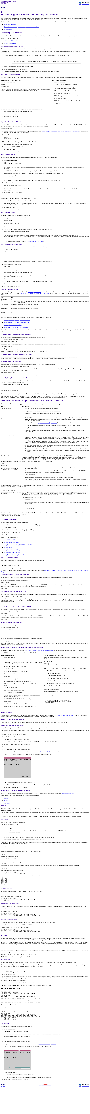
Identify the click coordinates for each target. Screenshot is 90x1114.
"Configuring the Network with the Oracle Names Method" (39, 662)
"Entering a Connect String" (68, 806)
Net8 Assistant (7, 816)
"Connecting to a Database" (34, 298)
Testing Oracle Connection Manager (12, 559)
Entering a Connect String (10, 43)
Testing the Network (8, 29)
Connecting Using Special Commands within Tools (16, 334)
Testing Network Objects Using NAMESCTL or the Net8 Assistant (19, 554)
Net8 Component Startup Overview (12, 40)
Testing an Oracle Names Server (11, 552)
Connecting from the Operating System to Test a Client (17, 327)
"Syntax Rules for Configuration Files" (47, 432)
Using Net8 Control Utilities (10, 549)
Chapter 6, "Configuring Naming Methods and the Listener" (35, 299)
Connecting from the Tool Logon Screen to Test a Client (17, 329)
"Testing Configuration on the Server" (65, 728)
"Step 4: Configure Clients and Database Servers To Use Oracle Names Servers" (60, 131)
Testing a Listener (8, 557)
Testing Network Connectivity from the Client (14, 564)
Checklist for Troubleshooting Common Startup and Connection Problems (21, 27)
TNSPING (6, 811)
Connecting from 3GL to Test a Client (12, 332)
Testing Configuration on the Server (12, 562)
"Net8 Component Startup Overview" (47, 765)
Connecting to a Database (10, 24)
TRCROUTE (7, 814)
